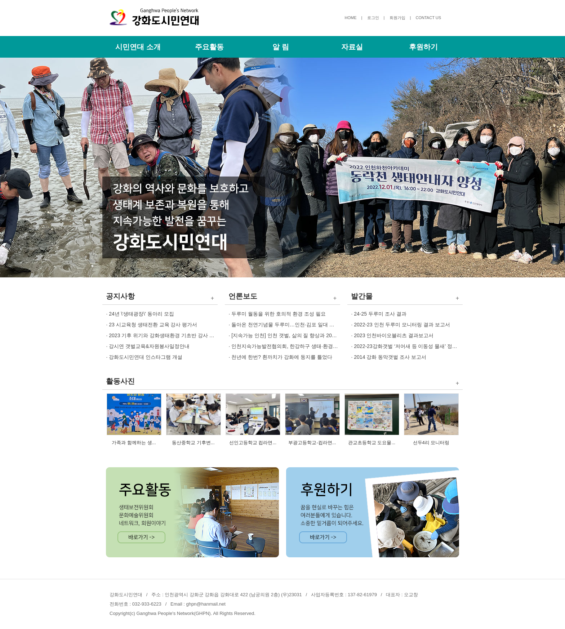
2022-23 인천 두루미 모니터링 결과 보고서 (402, 324)
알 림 (280, 47)
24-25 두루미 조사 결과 (380, 314)
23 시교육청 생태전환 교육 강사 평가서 (153, 324)
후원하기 (423, 47)
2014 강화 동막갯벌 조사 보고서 (390, 357)
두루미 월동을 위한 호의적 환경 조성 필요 (278, 314)
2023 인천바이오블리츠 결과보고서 (393, 335)
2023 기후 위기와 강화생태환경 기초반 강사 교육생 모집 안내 (178, 335)
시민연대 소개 (138, 47)
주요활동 (209, 47)
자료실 (352, 47)
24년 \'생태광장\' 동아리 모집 (141, 314)
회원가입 (397, 17)
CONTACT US (428, 17)
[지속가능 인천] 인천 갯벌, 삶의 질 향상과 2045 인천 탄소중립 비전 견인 (312, 335)
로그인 (373, 17)
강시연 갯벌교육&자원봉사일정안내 (149, 346)
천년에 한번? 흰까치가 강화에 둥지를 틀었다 (281, 357)
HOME (351, 17)
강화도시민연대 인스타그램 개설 (145, 357)
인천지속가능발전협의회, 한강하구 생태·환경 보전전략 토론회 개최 (306, 346)
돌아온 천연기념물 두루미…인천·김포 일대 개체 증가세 (293, 324)
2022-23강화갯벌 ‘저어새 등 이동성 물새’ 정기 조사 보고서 (419, 346)
